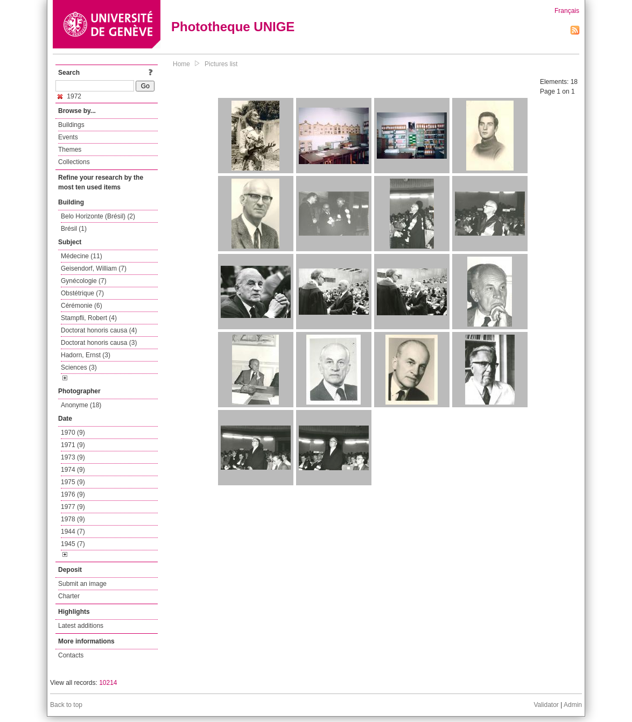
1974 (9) (73, 469)
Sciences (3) (79, 367)
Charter (69, 596)
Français (566, 11)
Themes (69, 149)
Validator (545, 705)
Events (68, 137)
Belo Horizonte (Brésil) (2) (98, 216)
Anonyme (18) (81, 405)
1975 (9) (73, 482)
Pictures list (221, 64)
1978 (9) (73, 519)
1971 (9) (73, 445)
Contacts (70, 655)
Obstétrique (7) (82, 293)
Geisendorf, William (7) (94, 268)
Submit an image (82, 583)
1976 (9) (73, 494)
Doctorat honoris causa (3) (99, 342)
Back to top (66, 705)
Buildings (71, 125)
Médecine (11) (81, 256)
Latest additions (80, 625)
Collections (74, 162)
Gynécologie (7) (84, 281)
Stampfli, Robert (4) (89, 318)
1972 (69, 96)
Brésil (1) (74, 228)
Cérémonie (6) (81, 305)
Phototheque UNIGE (232, 26)
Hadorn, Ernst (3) (85, 355)
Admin (573, 705)
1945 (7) (73, 544)
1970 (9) (73, 432)
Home (181, 64)
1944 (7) (73, 531)
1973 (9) (73, 457)
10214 (108, 682)
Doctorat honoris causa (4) (99, 330)
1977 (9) (73, 507)
